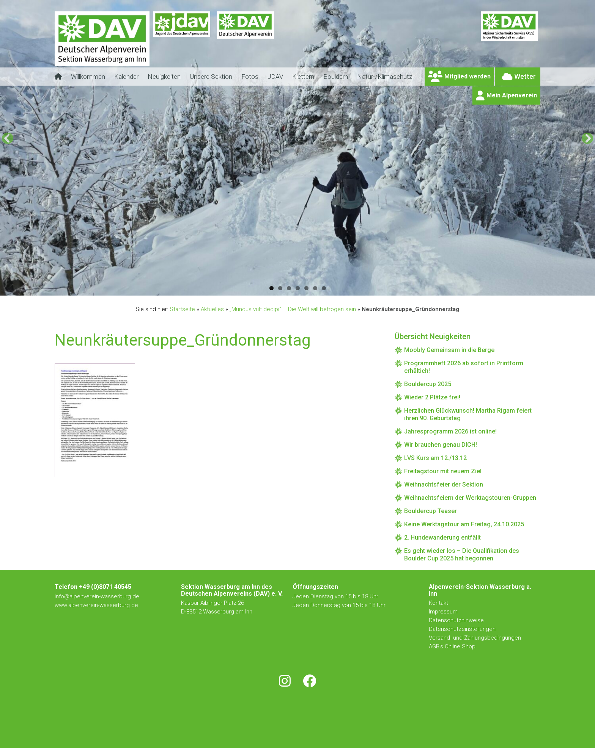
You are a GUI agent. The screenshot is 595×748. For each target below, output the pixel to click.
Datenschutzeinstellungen (462, 629)
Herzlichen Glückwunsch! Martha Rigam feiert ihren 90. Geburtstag (468, 414)
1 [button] (271, 288)
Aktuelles (212, 309)
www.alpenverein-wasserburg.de (96, 605)
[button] (7, 138)
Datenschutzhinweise (456, 620)
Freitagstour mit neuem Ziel (443, 471)
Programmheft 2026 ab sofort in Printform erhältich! (463, 367)
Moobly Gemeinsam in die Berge (449, 350)
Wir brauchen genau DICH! (440, 444)
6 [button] (315, 288)
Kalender (126, 76)
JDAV (275, 76)
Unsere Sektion (211, 76)
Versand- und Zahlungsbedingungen (475, 637)
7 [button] (324, 288)
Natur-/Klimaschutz (384, 76)
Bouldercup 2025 (427, 384)
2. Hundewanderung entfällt (442, 537)
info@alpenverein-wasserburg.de (97, 596)
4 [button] (298, 288)
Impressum (443, 611)
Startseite (182, 309)
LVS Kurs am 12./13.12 (435, 458)
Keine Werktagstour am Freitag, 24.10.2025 (464, 524)
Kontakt (439, 602)
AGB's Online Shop (452, 646)
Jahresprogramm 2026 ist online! (450, 431)
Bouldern (335, 76)
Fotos (249, 76)
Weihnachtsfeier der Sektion (443, 484)
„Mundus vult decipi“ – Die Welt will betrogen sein (293, 309)
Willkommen (88, 76)
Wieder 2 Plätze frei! (432, 397)
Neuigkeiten (164, 76)
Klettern (303, 76)
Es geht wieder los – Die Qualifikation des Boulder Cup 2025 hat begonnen (461, 554)
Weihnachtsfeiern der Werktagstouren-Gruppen (470, 497)
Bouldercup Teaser (430, 511)
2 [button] (280, 288)
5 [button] (306, 288)
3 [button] (289, 288)
